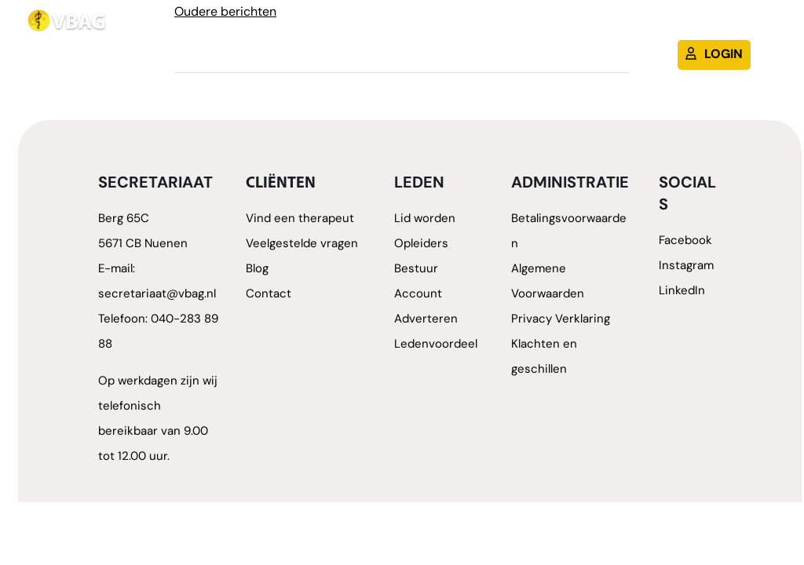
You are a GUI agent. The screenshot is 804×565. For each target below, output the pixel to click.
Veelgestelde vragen (302, 244)
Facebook (685, 241)
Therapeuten (322, 27)
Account (418, 295)
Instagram (686, 266)
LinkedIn (682, 291)
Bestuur (416, 269)
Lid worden (546, 27)
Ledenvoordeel (435, 345)
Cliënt (621, 27)
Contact (736, 27)
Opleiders (421, 244)
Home (244, 27)
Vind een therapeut (300, 219)
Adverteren (426, 320)
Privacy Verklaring (560, 320)
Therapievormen (436, 27)
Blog (675, 27)
